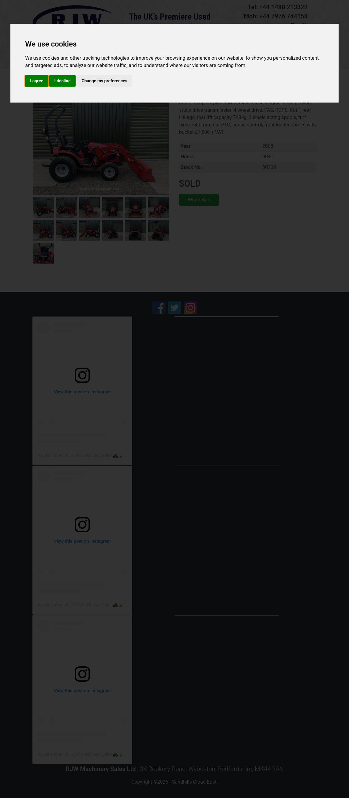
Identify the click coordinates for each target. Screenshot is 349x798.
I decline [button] (62, 80)
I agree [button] (36, 80)
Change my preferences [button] (104, 80)
